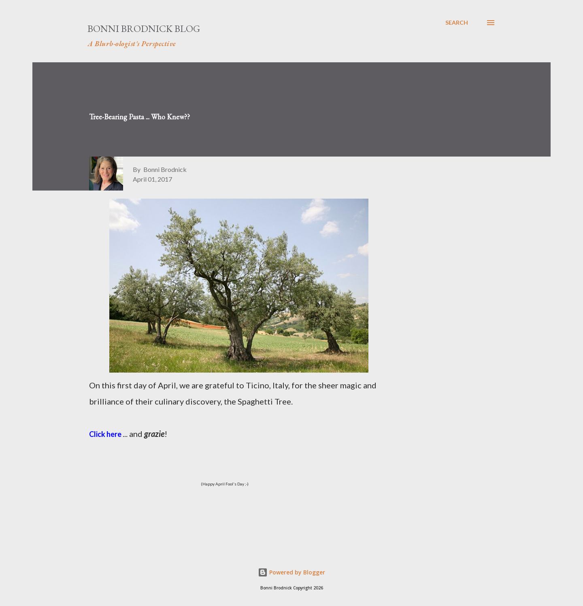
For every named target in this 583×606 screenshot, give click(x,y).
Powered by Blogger (291, 572)
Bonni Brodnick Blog (143, 28)
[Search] (456, 23)
